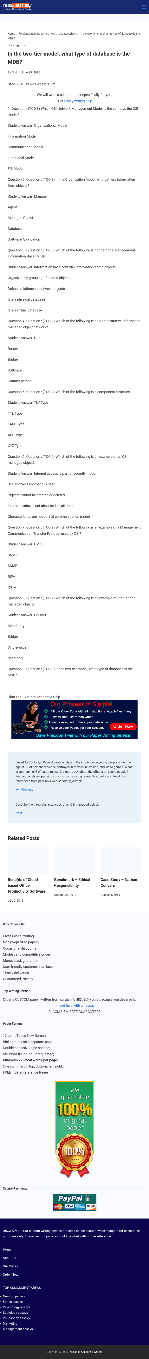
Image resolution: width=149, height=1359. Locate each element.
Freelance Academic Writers (85, 1351)
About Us (9, 1258)
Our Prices (10, 1266)
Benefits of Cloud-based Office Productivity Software (26, 885)
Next (19, 813)
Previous (27, 789)
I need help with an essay (75, 1005)
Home (7, 1249)
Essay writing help (78, 101)
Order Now (10, 1274)
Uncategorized (17, 45)
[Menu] (144, 7)
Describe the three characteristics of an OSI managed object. (57, 804)
